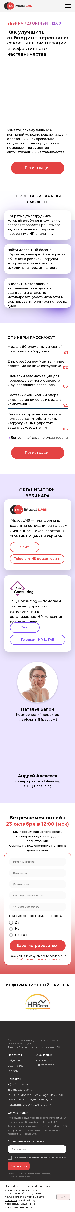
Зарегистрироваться (38, 945)
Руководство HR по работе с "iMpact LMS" (32, 1121)
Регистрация (38, 168)
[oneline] (37, 873)
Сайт (24, 547)
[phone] (37, 907)
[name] (37, 862)
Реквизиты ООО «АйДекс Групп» (29, 1104)
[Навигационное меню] (68, 6)
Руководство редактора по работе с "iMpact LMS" (37, 1117)
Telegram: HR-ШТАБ (37, 640)
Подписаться (19, 1166)
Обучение (15, 1060)
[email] (37, 895)
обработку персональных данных (37, 959)
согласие (11, 1200)
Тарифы (13, 1070)
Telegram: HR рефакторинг (37, 559)
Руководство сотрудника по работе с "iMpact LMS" (38, 1126)
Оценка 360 (16, 1065)
